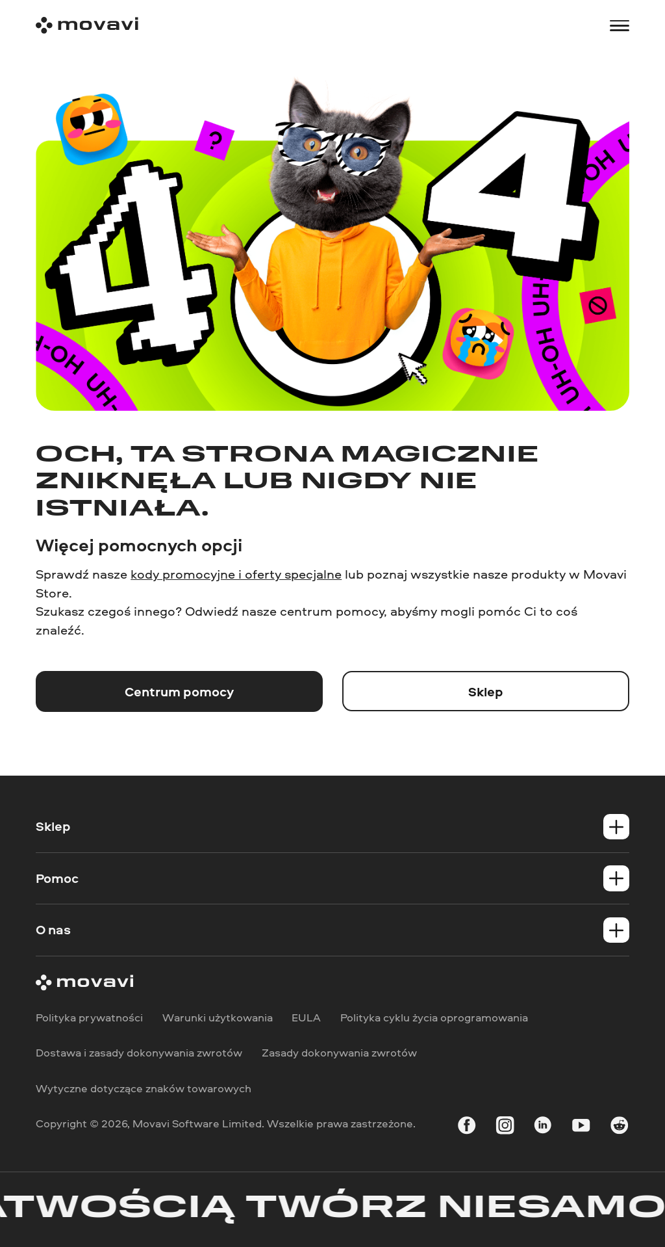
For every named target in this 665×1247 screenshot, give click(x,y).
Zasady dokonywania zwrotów (339, 1052)
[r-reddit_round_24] (619, 1128)
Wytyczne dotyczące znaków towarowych (143, 1088)
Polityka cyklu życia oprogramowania (434, 1017)
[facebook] (466, 1128)
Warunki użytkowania (217, 1017)
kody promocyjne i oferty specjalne (236, 574)
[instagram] (505, 1128)
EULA (306, 1017)
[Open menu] (619, 25)
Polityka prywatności (89, 1017)
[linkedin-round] (542, 1128)
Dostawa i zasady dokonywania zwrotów (139, 1052)
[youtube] (580, 1128)
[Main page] (87, 25)
